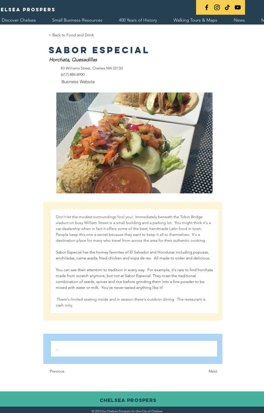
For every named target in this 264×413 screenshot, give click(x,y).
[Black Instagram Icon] (217, 7)
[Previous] (71, 371)
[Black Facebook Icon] (206, 7)
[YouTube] (237, 7)
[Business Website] (78, 82)
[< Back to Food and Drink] (71, 35)
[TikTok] (227, 7)
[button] (134, 143)
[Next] (204, 371)
